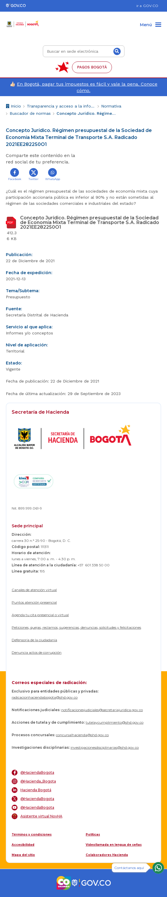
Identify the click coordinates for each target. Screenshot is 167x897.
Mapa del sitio (23, 855)
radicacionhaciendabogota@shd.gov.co (45, 697)
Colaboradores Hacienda (107, 855)
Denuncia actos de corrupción (36, 652)
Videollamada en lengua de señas (114, 845)
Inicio (13, 106)
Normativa (111, 106)
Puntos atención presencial (34, 602)
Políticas (93, 834)
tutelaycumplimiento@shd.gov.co (114, 722)
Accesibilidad (23, 845)
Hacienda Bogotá (31, 790)
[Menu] (150, 25)
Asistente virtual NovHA (37, 816)
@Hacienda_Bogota (34, 781)
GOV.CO (150, 5)
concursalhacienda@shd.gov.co (82, 735)
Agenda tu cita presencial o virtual (40, 615)
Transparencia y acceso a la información (61, 106)
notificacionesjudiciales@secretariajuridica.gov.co (102, 710)
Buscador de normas (30, 113)
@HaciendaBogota (33, 773)
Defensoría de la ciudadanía (34, 640)
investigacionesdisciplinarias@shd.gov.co (105, 747)
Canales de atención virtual (34, 590)
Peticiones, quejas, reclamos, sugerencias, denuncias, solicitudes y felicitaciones (76, 627)
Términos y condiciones (32, 834)
